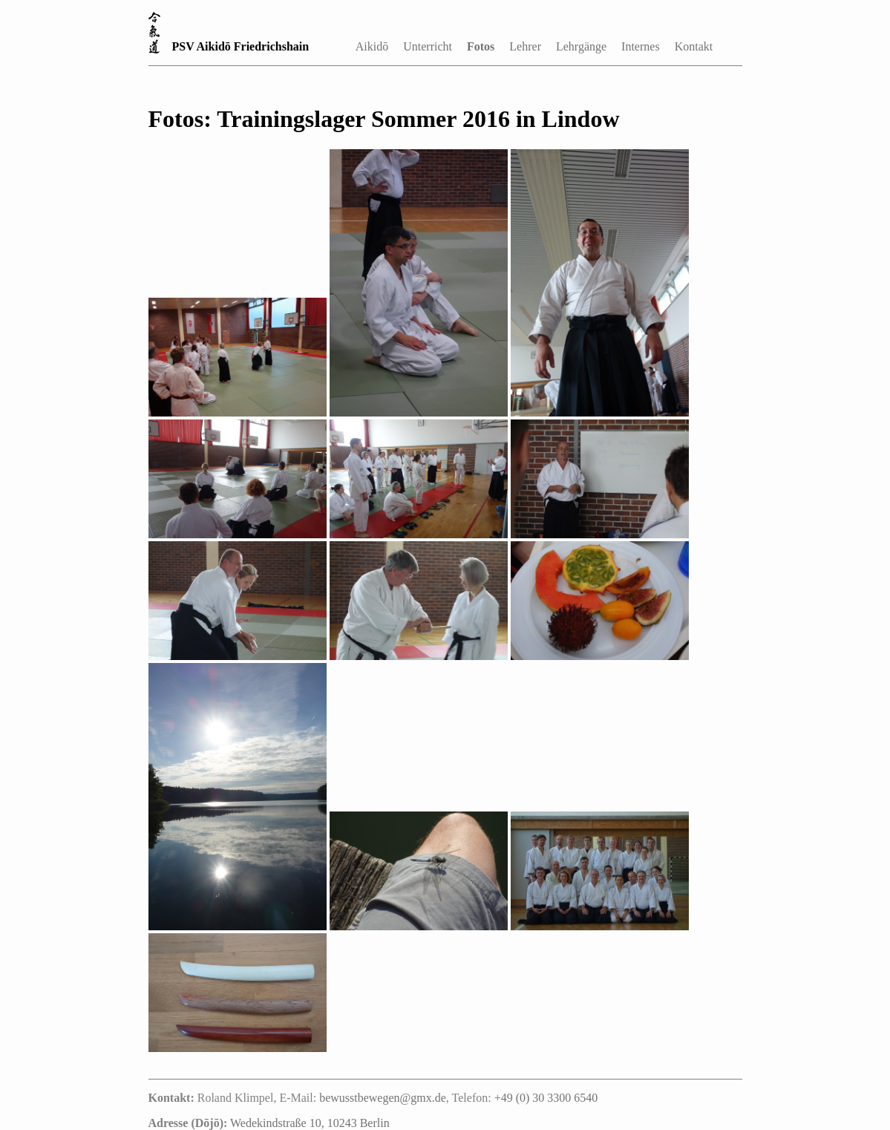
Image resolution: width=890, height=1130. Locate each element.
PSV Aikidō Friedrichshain (241, 46)
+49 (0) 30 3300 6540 (546, 1097)
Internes (640, 46)
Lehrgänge (581, 46)
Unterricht (427, 46)
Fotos (480, 46)
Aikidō (372, 46)
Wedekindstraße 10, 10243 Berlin (310, 1123)
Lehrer (525, 46)
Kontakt (694, 46)
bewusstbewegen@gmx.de (382, 1097)
